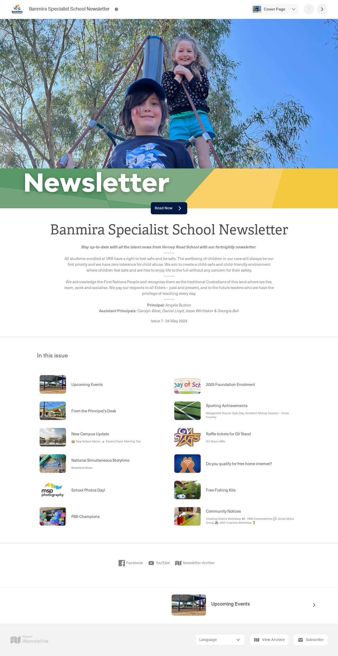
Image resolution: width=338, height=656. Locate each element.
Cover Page (274, 9)
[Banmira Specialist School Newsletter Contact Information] (116, 9)
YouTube (159, 563)
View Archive (269, 640)
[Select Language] (220, 639)
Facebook (131, 563)
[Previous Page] (309, 9)
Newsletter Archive (194, 563)
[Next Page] (322, 9)
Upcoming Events (230, 604)
